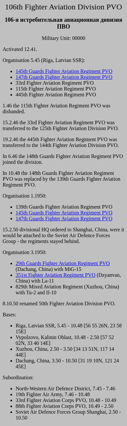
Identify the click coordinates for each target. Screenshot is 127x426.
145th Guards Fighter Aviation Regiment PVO (64, 71)
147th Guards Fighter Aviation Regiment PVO (64, 77)
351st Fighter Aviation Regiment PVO (55, 275)
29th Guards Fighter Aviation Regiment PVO (63, 263)
